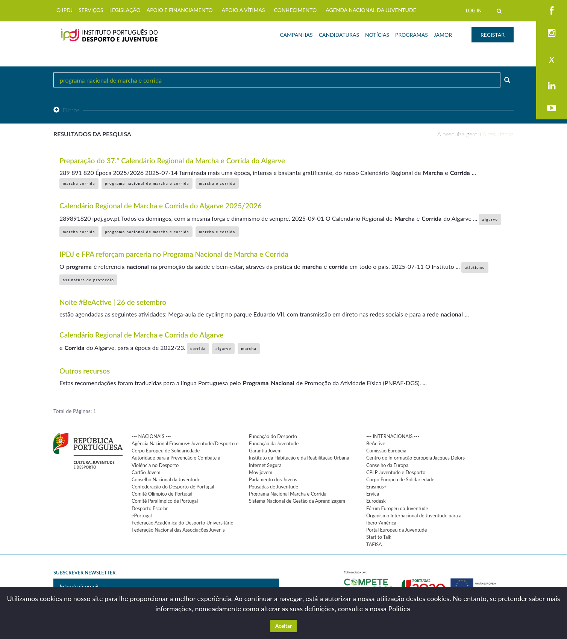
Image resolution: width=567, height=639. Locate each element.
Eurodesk (376, 501)
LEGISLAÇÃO (125, 10)
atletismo (475, 267)
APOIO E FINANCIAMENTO (180, 10)
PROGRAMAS (411, 35)
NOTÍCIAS (377, 35)
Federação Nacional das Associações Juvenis (178, 530)
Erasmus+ (376, 487)
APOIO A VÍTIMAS (243, 10)
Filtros (66, 109)
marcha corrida (79, 183)
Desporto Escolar (150, 508)
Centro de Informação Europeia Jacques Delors (415, 458)
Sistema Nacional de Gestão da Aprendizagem (297, 501)
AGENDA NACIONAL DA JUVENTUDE (371, 10)
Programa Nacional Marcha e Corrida (287, 494)
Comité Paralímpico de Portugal (165, 501)
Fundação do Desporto (273, 436)
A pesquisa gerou (475, 133)
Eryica (372, 494)
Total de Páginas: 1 (74, 411)
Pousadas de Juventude (273, 487)
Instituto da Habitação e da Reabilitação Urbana (299, 458)
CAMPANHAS (296, 35)
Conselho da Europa (387, 465)
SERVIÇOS (91, 10)
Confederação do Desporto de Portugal (173, 487)
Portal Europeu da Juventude (396, 530)
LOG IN (474, 11)
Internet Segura (265, 465)
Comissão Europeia (386, 451)
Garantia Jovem (265, 451)
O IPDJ (64, 10)
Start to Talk (378, 537)
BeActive (375, 443)
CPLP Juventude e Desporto (395, 472)
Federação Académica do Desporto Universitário (182, 523)
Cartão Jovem (146, 472)
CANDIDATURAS (339, 35)
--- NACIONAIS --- (151, 436)
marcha (248, 348)
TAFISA (374, 544)
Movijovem (260, 472)
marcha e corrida (217, 183)
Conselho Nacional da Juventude (166, 479)
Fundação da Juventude (274, 443)
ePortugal (142, 515)
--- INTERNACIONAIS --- (392, 436)
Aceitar (283, 625)
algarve (490, 219)
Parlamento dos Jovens (273, 479)
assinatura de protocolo (88, 279)
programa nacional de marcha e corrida (147, 183)
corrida (198, 348)
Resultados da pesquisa (92, 133)
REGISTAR (493, 35)
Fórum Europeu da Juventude (397, 508)
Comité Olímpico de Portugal (162, 494)
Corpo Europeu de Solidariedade (400, 479)
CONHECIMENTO (295, 10)
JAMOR (443, 35)
